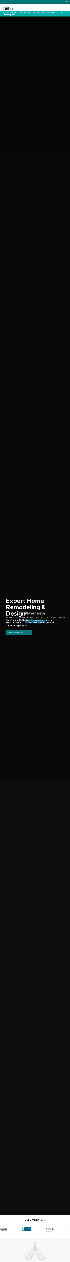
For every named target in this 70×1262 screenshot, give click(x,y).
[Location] (67, 2)
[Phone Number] (3, 2)
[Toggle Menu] (66, 7)
